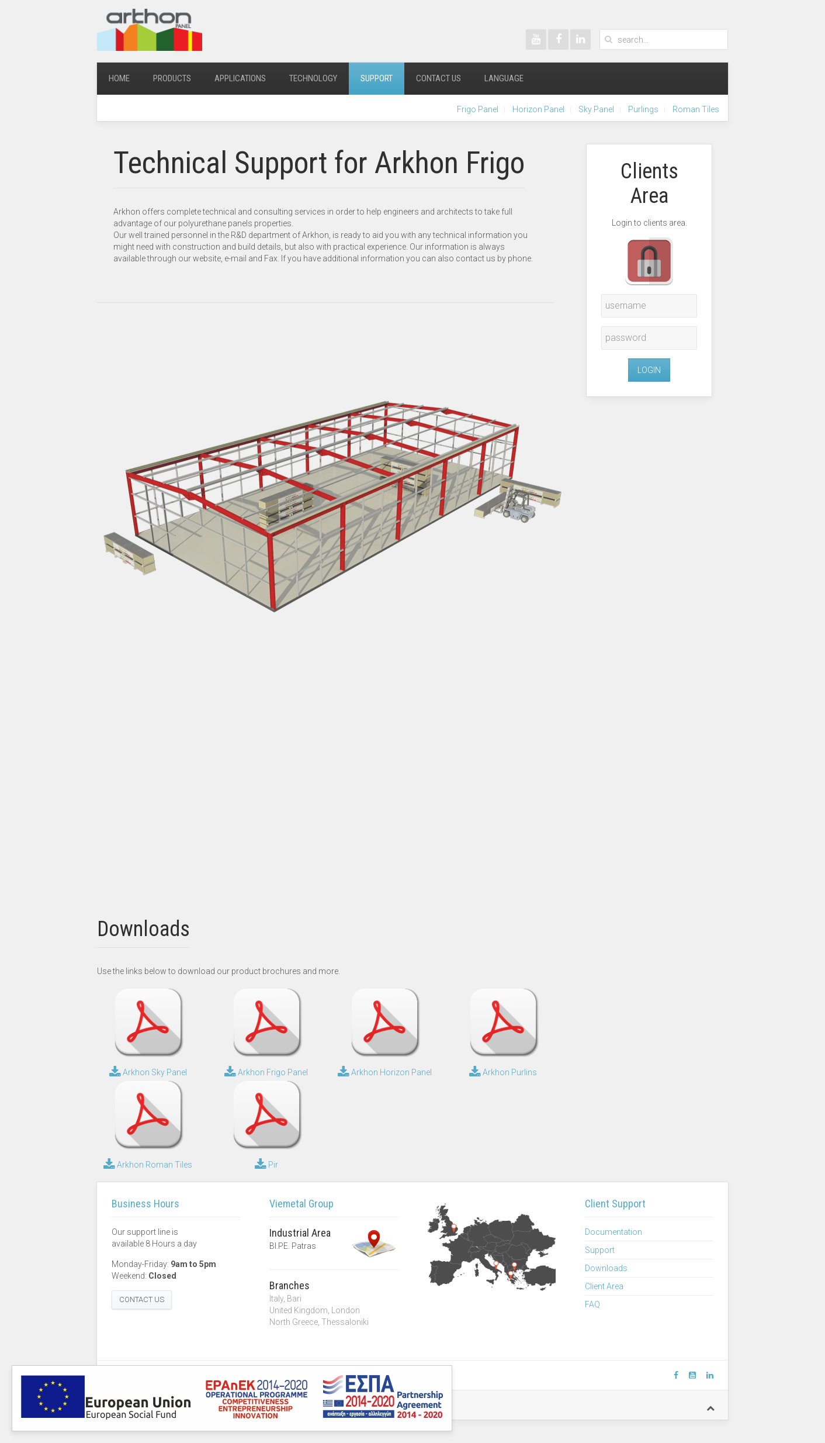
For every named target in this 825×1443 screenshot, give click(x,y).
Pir (266, 1164)
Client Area (604, 1286)
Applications (240, 78)
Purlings (643, 109)
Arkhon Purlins (503, 1072)
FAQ (592, 1304)
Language (504, 78)
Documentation (613, 1232)
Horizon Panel (538, 109)
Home (119, 78)
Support (376, 78)
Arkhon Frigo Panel (266, 1072)
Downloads (606, 1268)
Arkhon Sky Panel (148, 1072)
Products (172, 78)
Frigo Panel (477, 109)
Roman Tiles (696, 109)
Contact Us (438, 78)
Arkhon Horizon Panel (385, 1072)
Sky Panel (596, 109)
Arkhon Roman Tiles (147, 1164)
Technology (313, 78)
